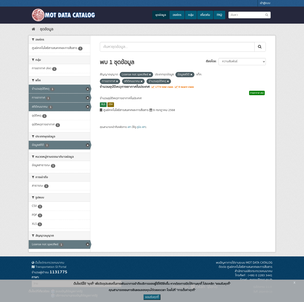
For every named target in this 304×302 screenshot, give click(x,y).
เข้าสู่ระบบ (265, 3)
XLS (103, 104)
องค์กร (177, 15)
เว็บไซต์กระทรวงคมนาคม (48, 263)
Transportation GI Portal (49, 267)
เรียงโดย (211, 61)
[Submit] (260, 47)
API (129, 127)
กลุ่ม (191, 15)
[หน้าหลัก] (33, 29)
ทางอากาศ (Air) (257, 93)
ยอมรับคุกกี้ (152, 297)
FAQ (219, 15)
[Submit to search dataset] (267, 14)
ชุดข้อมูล (160, 15)
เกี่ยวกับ (205, 15)
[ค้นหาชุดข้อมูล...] (177, 47)
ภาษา (35, 277)
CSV (111, 104)
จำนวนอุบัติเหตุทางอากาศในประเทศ (125, 86)
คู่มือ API (141, 127)
